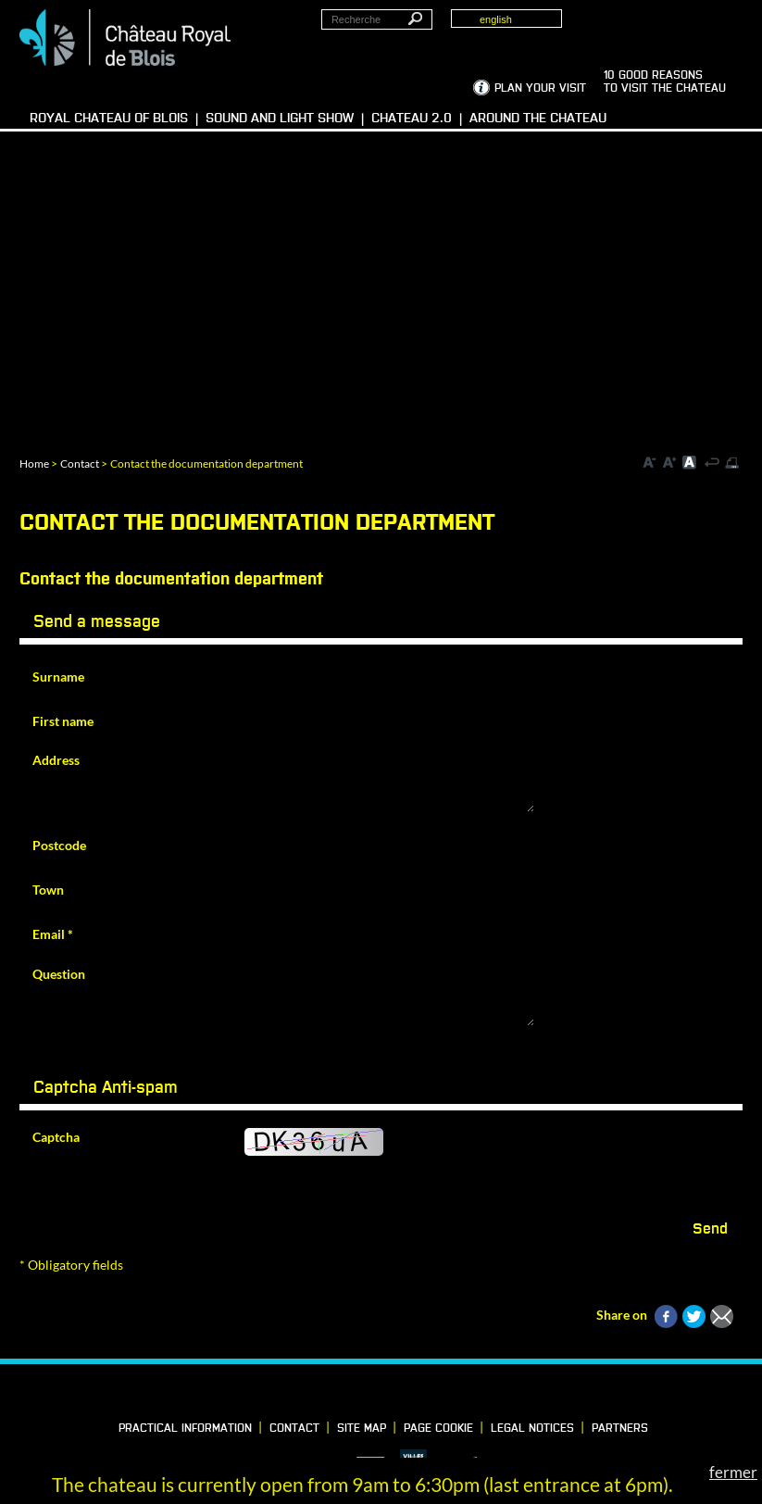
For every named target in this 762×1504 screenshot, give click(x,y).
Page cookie (438, 1429)
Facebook (320, 1394)
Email (52, 934)
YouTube (446, 1394)
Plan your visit (540, 88)
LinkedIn (352, 1394)
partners (620, 1429)
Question (58, 974)
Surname (58, 676)
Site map (361, 1429)
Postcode (59, 845)
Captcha (56, 1137)
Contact (79, 463)
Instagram (415, 1394)
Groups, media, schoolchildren (662, 28)
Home (34, 463)
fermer (733, 1472)
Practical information (185, 1429)
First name (63, 721)
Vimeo (383, 1394)
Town (48, 889)
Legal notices (532, 1429)
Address (56, 760)
